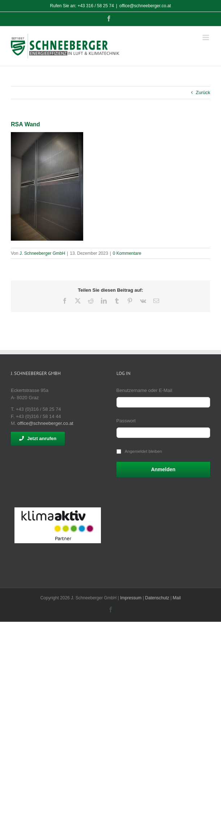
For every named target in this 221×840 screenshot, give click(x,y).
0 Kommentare (127, 253)
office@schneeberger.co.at (145, 5)
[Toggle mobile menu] (206, 37)
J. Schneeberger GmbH (42, 253)
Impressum (130, 597)
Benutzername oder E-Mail (144, 390)
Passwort (126, 420)
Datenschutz (157, 597)
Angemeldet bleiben (143, 451)
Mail (177, 597)
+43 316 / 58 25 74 (95, 5)
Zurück (203, 92)
